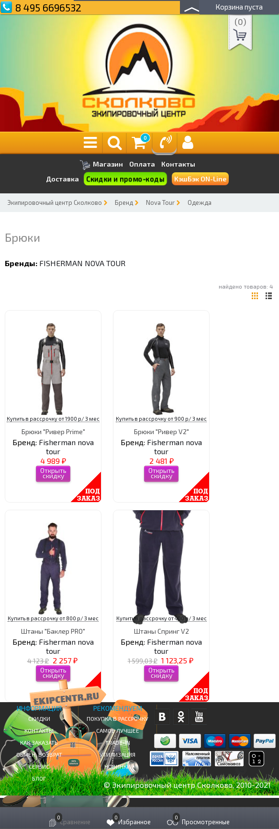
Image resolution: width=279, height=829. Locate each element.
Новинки (117, 766)
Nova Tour (160, 202)
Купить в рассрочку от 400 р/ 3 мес (161, 618)
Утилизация (117, 754)
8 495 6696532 (48, 7)
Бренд (124, 202)
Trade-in (117, 742)
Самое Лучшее (117, 730)
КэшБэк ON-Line (200, 179)
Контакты (178, 164)
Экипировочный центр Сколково (54, 202)
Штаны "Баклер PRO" (53, 631)
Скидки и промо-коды (125, 179)
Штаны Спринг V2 (161, 631)
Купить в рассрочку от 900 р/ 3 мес (161, 418)
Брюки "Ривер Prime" (53, 431)
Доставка (62, 179)
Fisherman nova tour (82, 263)
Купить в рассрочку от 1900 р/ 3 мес (53, 418)
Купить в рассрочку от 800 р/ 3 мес (53, 618)
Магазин (101, 165)
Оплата (142, 164)
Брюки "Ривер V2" (161, 431)
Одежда (200, 202)
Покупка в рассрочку (117, 718)
